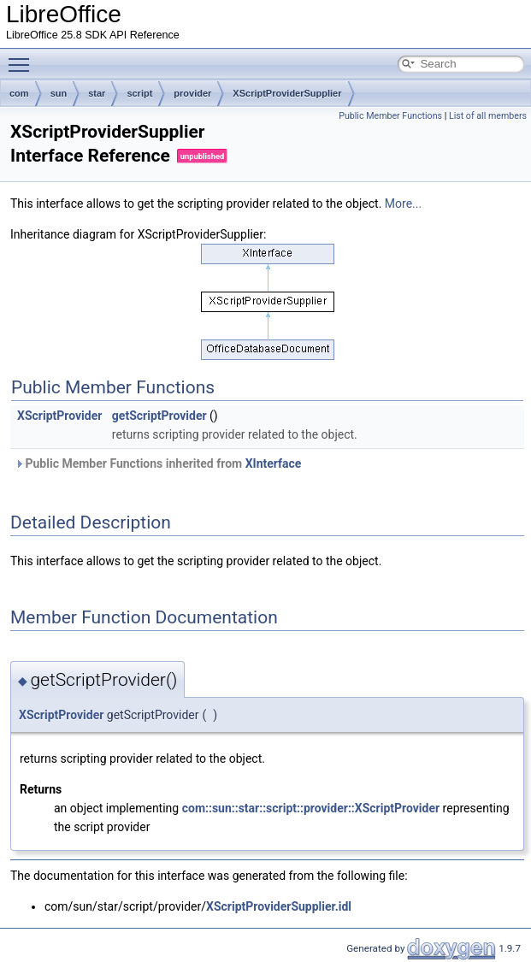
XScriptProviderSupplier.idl (278, 906)
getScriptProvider (159, 415)
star (96, 93)
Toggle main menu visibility (23, 57)
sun (59, 93)
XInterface (273, 463)
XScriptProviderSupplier (287, 93)
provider (192, 93)
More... (403, 203)
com (19, 93)
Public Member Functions (390, 115)
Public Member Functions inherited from (158, 463)
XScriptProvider (59, 415)
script (139, 93)
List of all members (488, 115)
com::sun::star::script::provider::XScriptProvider (311, 808)
